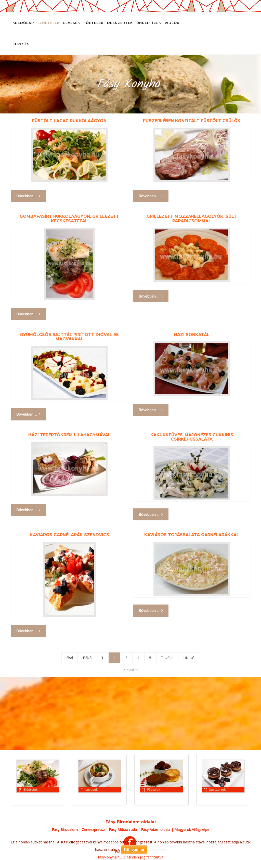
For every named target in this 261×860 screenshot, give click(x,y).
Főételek (93, 23)
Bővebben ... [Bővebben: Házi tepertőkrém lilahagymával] (28, 509)
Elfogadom (134, 849)
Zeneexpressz (93, 829)
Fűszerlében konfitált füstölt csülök (192, 120)
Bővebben (157, 849)
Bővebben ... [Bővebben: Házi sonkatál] (151, 410)
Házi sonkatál (192, 334)
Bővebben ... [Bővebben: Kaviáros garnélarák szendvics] (28, 631)
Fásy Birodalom (65, 829)
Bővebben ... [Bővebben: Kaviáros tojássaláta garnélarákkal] (151, 610)
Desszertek (120, 23)
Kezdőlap (23, 23)
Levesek (71, 23)
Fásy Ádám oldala (155, 829)
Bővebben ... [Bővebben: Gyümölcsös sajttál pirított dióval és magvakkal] (28, 414)
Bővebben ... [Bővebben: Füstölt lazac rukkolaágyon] (28, 196)
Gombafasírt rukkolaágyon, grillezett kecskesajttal (69, 218)
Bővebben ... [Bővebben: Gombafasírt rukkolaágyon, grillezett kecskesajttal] (28, 314)
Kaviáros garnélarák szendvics (69, 534)
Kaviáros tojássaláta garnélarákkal (191, 534)
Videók (172, 23)
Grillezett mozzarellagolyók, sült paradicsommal (192, 218)
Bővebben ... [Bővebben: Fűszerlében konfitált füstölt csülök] (151, 196)
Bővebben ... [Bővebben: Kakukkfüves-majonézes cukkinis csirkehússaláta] (151, 514)
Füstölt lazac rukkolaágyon (69, 120)
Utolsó (189, 657)
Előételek (48, 23)
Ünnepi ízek (148, 23)
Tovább (167, 657)
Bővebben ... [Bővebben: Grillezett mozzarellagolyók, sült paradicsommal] (151, 296)
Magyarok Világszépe (191, 829)
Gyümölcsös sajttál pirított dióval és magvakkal (69, 337)
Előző (87, 657)
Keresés (21, 44)
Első (69, 657)
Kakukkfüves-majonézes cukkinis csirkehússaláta (191, 437)
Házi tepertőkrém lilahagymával (69, 434)
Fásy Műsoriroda (123, 829)
